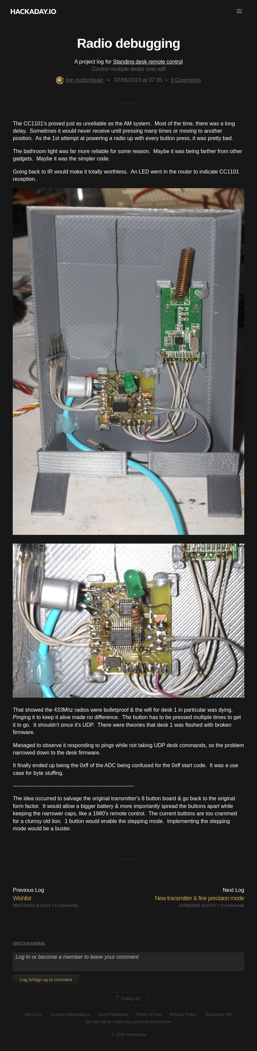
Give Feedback (113, 1014)
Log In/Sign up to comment (46, 979)
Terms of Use (149, 1014)
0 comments (66, 905)
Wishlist (22, 898)
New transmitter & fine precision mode (199, 898)
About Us (33, 1014)
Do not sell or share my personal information (128, 1021)
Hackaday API (219, 1014)
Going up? (128, 998)
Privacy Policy (183, 1014)
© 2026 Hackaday (128, 1034)
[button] (239, 11)
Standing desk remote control (148, 62)
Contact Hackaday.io (70, 1014)
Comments (186, 80)
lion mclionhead (79, 80)
